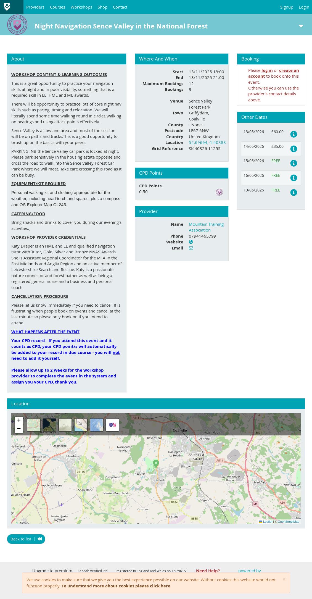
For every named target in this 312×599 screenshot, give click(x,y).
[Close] (284, 579)
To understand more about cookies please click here (116, 586)
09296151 (180, 571)
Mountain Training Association (206, 227)
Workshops (81, 7)
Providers (35, 7)
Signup (286, 7)
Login (304, 7)
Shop (102, 7)
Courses (57, 7)
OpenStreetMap (288, 521)
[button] (156, 464)
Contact (120, 7)
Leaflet (265, 521)
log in (267, 70)
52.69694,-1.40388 (207, 142)
